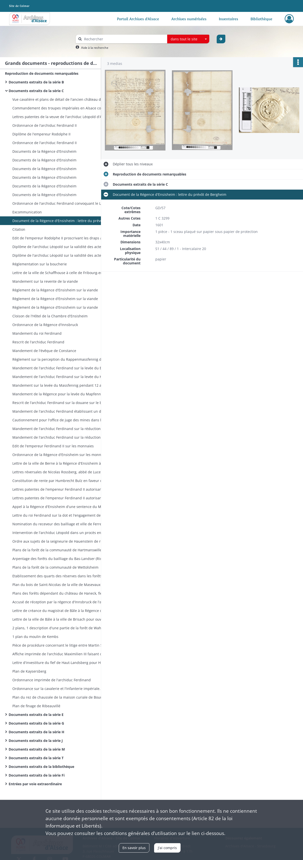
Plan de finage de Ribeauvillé (36, 706)
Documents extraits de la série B (36, 82)
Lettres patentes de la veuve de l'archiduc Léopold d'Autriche (61, 116)
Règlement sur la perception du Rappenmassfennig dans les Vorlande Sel (61, 359)
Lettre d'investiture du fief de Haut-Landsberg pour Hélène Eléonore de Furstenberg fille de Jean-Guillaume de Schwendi (61, 662)
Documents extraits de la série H (36, 732)
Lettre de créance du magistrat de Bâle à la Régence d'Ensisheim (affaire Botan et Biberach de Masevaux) (61, 610)
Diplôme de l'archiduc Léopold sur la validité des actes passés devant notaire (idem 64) (61, 246)
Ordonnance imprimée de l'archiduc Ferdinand (51, 680)
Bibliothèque (261, 18)
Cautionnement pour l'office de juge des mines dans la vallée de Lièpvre (61, 420)
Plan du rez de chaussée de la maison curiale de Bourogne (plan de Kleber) (61, 697)
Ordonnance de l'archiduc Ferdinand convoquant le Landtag (61, 203)
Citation (18, 229)
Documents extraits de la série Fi (37, 775)
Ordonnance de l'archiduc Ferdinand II (44, 125)
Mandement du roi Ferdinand (37, 333)
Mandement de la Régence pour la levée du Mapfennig (58, 394)
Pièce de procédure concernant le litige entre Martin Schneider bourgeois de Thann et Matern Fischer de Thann (61, 645)
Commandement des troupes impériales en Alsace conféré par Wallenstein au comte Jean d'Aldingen (61, 108)
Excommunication (27, 212)
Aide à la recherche (94, 48)
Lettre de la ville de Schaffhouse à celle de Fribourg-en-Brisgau (61, 272)
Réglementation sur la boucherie (39, 264)
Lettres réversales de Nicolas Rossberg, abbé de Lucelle (58, 472)
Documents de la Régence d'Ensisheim (44, 151)
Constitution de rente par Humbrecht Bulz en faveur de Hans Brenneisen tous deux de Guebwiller (61, 480)
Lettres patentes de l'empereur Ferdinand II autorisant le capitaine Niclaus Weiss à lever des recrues (61, 489)
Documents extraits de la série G (36, 723)
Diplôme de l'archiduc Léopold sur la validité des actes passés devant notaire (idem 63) (61, 255)
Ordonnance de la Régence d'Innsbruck (45, 324)
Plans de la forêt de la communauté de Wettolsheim (55, 567)
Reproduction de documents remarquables (41, 73)
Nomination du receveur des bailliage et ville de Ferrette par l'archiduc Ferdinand (61, 524)
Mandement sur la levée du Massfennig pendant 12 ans (58, 385)
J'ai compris (167, 847)
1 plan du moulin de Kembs (35, 636)
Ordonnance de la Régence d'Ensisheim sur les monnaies (60, 454)
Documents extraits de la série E (36, 714)
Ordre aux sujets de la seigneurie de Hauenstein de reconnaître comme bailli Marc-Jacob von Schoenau (61, 541)
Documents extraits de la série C (36, 90)
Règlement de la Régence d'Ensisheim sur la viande (55, 290)
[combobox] (188, 39)
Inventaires (228, 18)
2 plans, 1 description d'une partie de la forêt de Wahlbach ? (61, 628)
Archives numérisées (189, 18)
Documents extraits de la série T (36, 758)
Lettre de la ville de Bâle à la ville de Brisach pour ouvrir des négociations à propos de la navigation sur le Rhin (61, 619)
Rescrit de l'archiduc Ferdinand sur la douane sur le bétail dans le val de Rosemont (61, 402)
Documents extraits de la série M (37, 749)
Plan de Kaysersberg (29, 671)
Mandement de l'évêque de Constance (44, 350)
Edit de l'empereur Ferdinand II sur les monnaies (53, 446)
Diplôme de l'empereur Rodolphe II (41, 134)
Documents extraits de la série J (36, 740)
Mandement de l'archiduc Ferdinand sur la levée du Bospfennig (61, 368)
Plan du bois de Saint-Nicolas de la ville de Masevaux (56, 584)
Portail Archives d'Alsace (138, 18)
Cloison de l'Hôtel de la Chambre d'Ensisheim (50, 316)
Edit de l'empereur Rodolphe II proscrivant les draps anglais (61, 238)
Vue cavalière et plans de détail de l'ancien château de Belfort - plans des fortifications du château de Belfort (61, 99)
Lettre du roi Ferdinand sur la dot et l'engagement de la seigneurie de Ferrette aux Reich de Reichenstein (61, 515)
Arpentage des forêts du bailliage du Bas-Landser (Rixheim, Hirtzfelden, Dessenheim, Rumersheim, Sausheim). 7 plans (61, 558)
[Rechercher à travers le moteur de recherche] (124, 39)
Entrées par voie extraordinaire (35, 784)
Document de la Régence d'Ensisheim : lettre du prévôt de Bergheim (61, 220)
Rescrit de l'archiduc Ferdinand (38, 342)
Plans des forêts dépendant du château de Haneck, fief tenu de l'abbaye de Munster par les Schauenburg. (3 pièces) (61, 593)
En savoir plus (134, 847)
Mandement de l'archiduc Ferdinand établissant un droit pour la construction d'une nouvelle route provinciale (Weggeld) (61, 411)
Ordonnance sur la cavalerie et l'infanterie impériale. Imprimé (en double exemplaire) (61, 688)
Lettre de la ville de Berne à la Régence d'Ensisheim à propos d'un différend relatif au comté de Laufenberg (61, 463)
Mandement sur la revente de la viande (45, 281)
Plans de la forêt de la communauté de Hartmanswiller (57, 550)
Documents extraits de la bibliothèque (41, 766)
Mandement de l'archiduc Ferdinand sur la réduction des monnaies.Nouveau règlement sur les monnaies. (61, 428)
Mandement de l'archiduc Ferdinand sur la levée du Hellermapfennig (61, 376)
